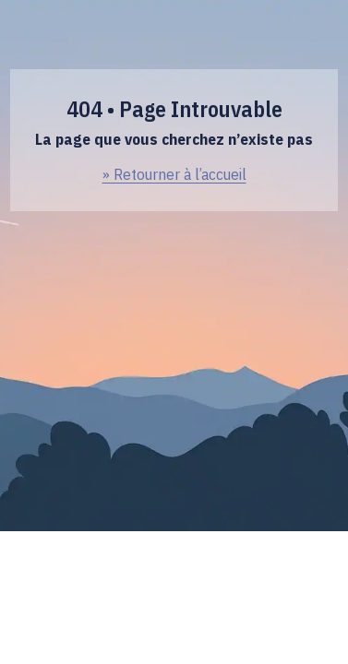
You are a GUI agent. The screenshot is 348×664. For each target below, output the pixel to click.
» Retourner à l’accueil (174, 174)
